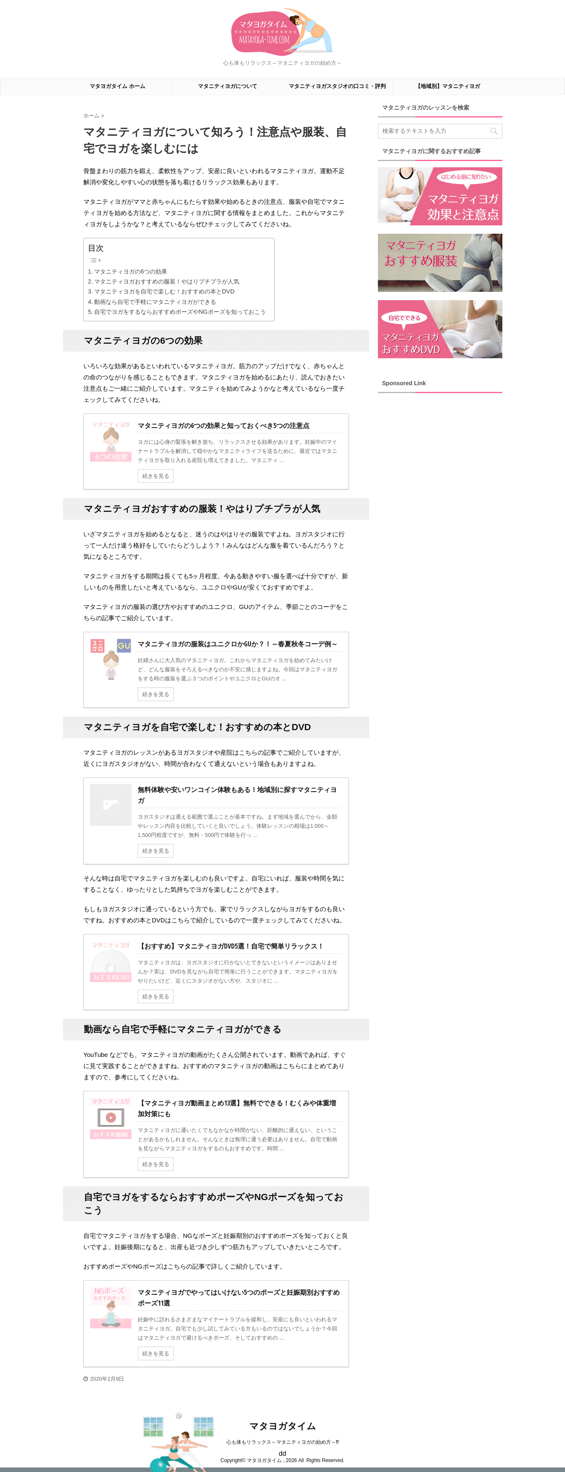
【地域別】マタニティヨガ (447, 86)
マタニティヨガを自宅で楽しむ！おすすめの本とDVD (164, 291)
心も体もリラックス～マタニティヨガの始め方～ (281, 1442)
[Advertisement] (440, 523)
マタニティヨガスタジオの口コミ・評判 (337, 86)
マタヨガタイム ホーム (117, 86)
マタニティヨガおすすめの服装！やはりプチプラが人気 (166, 281)
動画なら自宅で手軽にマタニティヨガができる (155, 301)
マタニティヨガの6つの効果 (130, 271)
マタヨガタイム (282, 1426)
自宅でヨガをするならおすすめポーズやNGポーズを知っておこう (180, 311)
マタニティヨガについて (227, 86)
